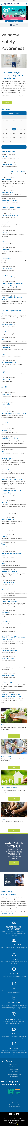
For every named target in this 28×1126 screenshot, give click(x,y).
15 (24, 129)
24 (7, 137)
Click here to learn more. (7, 913)
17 (7, 133)
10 (7, 129)
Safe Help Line (14, 1100)
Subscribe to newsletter (14, 21)
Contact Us (14, 988)
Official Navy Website (14, 1071)
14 (21, 129)
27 (17, 137)
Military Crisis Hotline (14, 1105)
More (14, 736)
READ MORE (7, 102)
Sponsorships (14, 1003)
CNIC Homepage (14, 1064)
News (14, 1034)
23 (3, 137)
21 (21, 133)
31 (7, 141)
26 (14, 137)
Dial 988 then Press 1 (14, 1106)
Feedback (14, 959)
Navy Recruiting (14, 1069)
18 (10, 133)
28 (21, 137)
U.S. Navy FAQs (14, 1076)
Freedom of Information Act (14, 1067)
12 (14, 129)
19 (14, 133)
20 (17, 133)
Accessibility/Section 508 (14, 1074)
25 (10, 137)
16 (3, 133)
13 (17, 129)
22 (24, 133)
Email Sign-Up (14, 1048)
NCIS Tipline (14, 1102)
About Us (14, 974)
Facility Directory (14, 945)
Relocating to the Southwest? (14, 928)
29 (24, 137)
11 (10, 129)
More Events (14, 147)
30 (3, 141)
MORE (14, 862)
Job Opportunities (14, 1019)
